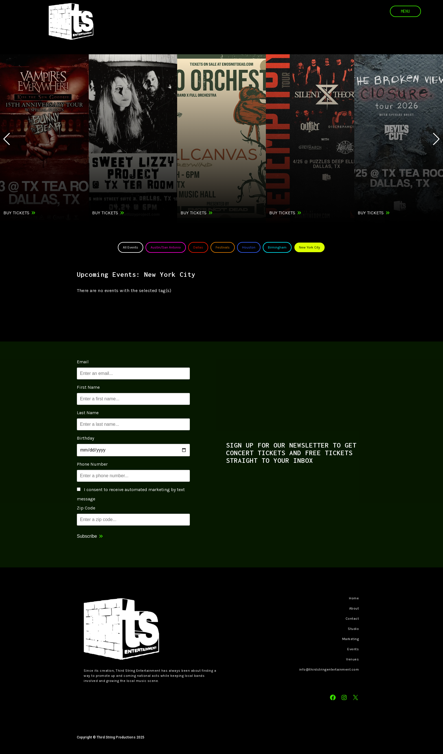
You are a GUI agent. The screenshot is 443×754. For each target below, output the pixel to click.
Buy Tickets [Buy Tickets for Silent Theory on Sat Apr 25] (282, 212)
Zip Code (86, 508)
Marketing (350, 639)
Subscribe (87, 536)
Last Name (88, 412)
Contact (352, 619)
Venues (352, 659)
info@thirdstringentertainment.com (329, 669)
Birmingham (277, 247)
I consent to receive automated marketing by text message (131, 494)
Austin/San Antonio (166, 247)
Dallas (198, 247)
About (354, 608)
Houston (248, 247)
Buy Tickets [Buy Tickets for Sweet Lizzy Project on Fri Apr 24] (105, 212)
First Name (88, 387)
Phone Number (92, 464)
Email (83, 361)
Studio (353, 629)
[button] (436, 139)
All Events (130, 247)
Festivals (223, 247)
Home (354, 598)
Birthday (85, 438)
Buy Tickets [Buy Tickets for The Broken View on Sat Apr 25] (371, 212)
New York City (309, 247)
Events (353, 649)
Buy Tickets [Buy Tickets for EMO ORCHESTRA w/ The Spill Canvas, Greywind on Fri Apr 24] (194, 212)
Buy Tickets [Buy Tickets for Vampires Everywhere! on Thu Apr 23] (16, 212)
